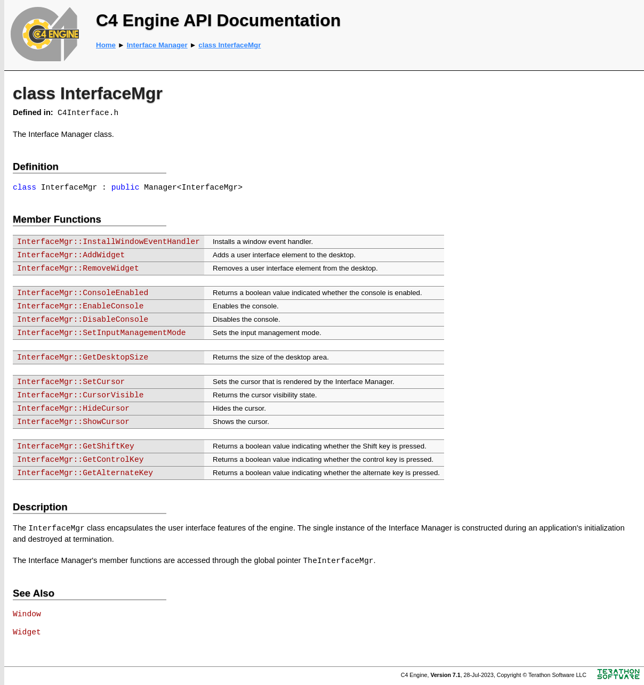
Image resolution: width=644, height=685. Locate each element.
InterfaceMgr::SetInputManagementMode (101, 333)
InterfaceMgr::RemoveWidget (78, 268)
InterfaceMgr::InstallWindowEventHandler (108, 242)
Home (106, 45)
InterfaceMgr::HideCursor (73, 408)
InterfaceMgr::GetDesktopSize (82, 357)
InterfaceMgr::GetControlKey (80, 459)
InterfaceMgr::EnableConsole (80, 306)
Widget (27, 632)
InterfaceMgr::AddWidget (71, 255)
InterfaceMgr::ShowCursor (73, 422)
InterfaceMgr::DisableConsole (82, 319)
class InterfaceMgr (229, 45)
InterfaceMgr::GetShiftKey (75, 446)
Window (27, 614)
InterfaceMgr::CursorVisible (80, 395)
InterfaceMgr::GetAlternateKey (85, 473)
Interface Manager (157, 45)
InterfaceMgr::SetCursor (71, 382)
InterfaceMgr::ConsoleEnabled (82, 293)
